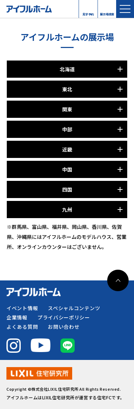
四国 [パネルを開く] (67, 189)
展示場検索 (107, 12)
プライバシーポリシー (64, 317)
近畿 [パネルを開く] (67, 149)
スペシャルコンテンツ (74, 308)
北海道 (67, 69)
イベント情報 (22, 308)
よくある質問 (22, 326)
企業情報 (17, 317)
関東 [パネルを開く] (67, 109)
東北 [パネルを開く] (67, 89)
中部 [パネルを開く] (67, 129)
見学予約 (88, 12)
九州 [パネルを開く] (67, 209)
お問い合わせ (63, 326)
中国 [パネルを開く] (67, 169)
